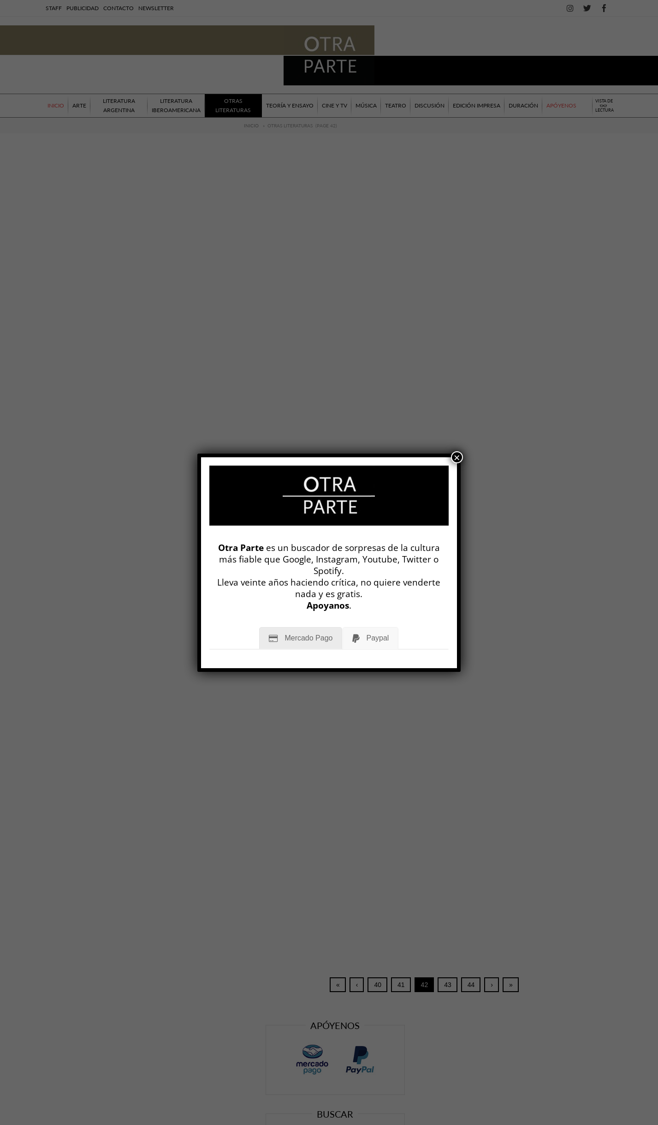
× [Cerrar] (457, 457)
